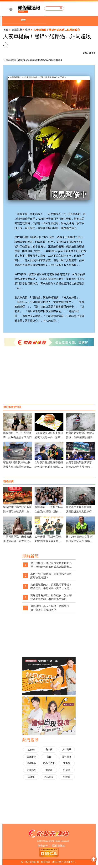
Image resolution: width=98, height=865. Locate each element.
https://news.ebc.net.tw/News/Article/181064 (39, 60)
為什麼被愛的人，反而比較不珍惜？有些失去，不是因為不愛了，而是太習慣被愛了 (51, 586)
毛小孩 (49, 749)
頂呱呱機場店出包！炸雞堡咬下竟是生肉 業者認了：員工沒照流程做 (49, 437)
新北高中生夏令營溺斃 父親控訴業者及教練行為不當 (80, 511)
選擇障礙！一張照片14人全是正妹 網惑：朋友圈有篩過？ (49, 511)
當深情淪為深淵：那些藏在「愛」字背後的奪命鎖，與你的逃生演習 (51, 597)
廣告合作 (43, 845)
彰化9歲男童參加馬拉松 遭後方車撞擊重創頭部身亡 (17, 466)
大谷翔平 (66, 749)
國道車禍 (31, 763)
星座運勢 (31, 756)
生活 (27, 29)
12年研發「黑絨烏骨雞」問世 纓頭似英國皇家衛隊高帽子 (49, 541)
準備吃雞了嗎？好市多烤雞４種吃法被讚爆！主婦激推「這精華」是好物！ (17, 511)
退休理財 (66, 756)
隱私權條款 (58, 845)
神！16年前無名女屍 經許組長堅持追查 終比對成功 (79, 541)
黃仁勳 (31, 750)
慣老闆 (49, 770)
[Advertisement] (49, 378)
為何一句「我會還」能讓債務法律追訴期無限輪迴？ (51, 575)
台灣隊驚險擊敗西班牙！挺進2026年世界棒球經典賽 (80, 466)
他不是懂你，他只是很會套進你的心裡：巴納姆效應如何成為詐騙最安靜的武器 (51, 565)
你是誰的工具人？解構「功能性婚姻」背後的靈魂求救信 (49, 608)
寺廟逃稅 (31, 770)
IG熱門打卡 (49, 763)
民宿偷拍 (48, 776)
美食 (49, 756)
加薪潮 (66, 770)
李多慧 (66, 763)
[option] (24, 19)
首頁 (5, 29)
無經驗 (66, 776)
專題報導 (17, 29)
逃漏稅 (31, 776)
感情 (23, 19)
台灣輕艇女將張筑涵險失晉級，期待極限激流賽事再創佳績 (80, 437)
